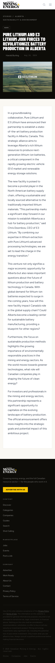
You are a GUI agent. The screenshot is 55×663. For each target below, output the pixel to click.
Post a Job (7, 556)
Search (6, 526)
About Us (7, 580)
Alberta (19, 16)
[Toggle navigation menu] (50, 5)
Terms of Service (10, 596)
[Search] (44, 4)
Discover (7, 505)
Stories (7, 16)
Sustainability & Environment (20, 20)
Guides (6, 520)
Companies (8, 515)
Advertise (7, 570)
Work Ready (8, 575)
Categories (8, 510)
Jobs (5, 545)
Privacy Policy (9, 591)
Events (6, 550)
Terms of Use (11, 614)
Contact (6, 586)
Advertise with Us (15, 490)
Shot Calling (8, 531)
